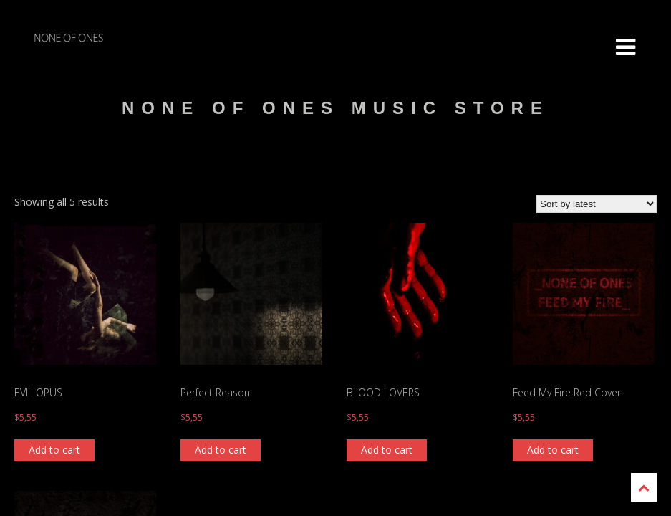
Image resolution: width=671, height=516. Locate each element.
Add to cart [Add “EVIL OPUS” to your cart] (54, 450)
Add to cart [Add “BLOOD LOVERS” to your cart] (386, 450)
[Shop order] (596, 204)
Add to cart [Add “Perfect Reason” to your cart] (220, 450)
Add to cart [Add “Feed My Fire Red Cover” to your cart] (553, 450)
